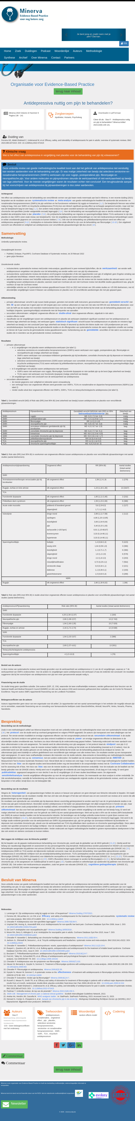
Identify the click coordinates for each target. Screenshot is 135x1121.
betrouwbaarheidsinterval (91, 413)
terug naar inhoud (68, 91)
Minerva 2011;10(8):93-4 (87, 938)
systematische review (43, 200)
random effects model (88, 1015)
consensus (37, 758)
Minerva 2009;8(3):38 (53, 969)
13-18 (114, 222)
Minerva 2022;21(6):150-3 (63, 991)
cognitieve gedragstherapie (102, 864)
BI (12, 305)
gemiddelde (92, 330)
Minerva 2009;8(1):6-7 (60, 978)
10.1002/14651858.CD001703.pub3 (22, 927)
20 (3, 733)
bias (19, 763)
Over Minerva (39, 57)
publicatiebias (9, 772)
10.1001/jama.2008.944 (17, 967)
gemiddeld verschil (118, 302)
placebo (37, 214)
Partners (69, 57)
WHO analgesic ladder (47, 996)
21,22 (112, 843)
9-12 (27, 222)
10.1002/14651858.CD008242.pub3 (22, 935)
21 (108, 859)
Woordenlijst (61, 50)
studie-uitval (65, 313)
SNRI (57, 1031)
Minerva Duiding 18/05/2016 (60, 930)
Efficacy (46, 916)
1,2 (101, 203)
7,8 (58, 220)
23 (128, 848)
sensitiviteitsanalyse (12, 775)
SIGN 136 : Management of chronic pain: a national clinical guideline (35, 994)
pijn (45, 1020)
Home (7, 50)
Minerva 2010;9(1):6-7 (78, 953)
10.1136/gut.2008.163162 (47, 959)
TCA (46, 1034)
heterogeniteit (19, 793)
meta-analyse (64, 200)
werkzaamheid (109, 268)
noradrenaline (43, 1018)
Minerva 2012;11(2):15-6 (94, 946)
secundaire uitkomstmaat (107, 735)
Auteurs (77, 50)
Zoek (18, 50)
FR (124, 43)
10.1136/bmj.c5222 (15, 943)
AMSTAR (117, 758)
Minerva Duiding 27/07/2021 (80, 913)
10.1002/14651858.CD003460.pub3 (55, 951)
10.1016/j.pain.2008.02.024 (113, 983)
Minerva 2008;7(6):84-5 (67, 922)
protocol (14, 732)
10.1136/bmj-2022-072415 (43, 988)
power (79, 738)
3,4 (60, 211)
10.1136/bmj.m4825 (55, 919)
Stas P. (15, 1015)
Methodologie (94, 50)
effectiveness (64, 972)
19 (94, 225)
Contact (55, 57)
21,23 (24, 818)
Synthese (9, 57)
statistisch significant (67, 321)
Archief (23, 57)
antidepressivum (52, 1015)
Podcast (45, 50)
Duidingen (31, 50)
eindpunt (111, 744)
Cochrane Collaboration (122, 763)
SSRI (40, 1034)
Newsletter (14, 1104)
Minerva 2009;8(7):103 (70, 961)
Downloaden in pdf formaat (109, 113)
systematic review (125, 916)
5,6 (44, 214)
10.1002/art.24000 (34, 975)
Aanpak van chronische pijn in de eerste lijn (60, 999)
